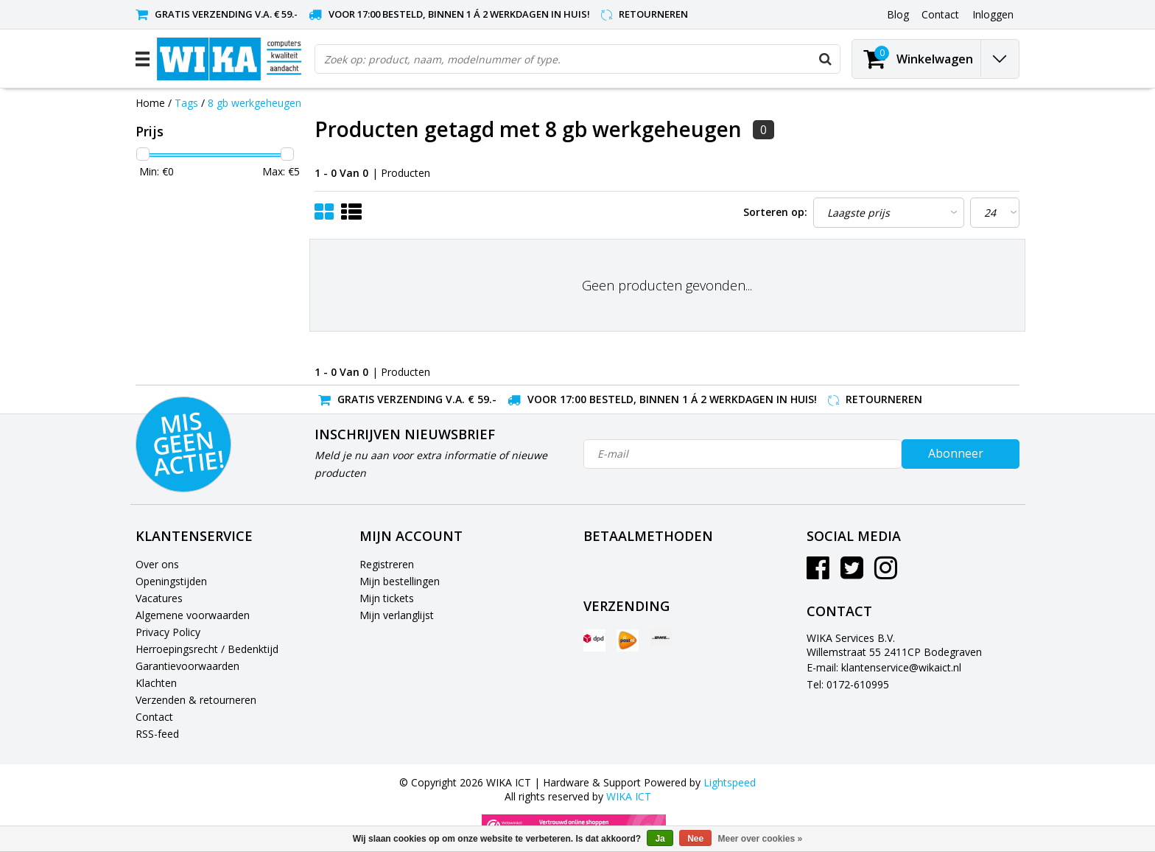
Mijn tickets (386, 598)
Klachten (156, 683)
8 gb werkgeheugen (254, 103)
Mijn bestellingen (399, 581)
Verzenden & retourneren (196, 700)
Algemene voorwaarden (193, 615)
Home (150, 103)
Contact (154, 717)
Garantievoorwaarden (187, 666)
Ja (659, 839)
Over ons (157, 564)
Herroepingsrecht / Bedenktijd (207, 649)
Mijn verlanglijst (396, 615)
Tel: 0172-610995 (848, 684)
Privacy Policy (168, 632)
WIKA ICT (628, 796)
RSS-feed (157, 734)
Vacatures (159, 598)
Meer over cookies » (760, 839)
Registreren (386, 564)
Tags (186, 103)
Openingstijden (171, 581)
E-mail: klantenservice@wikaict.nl (884, 667)
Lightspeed (729, 782)
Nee (695, 839)
